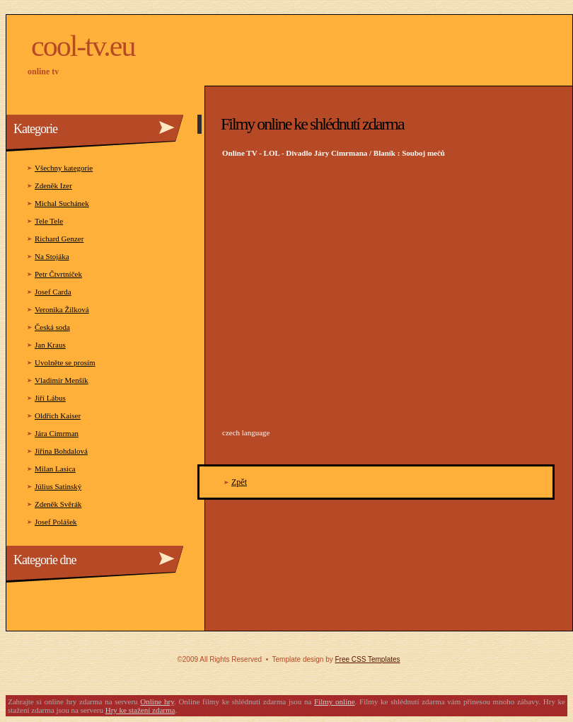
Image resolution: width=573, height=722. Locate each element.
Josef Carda (53, 291)
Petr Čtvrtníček (58, 274)
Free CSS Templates (367, 659)
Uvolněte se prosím (65, 362)
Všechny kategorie (64, 168)
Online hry (157, 701)
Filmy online (334, 701)
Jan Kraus (50, 344)
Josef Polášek (56, 521)
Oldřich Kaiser (58, 415)
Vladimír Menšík (61, 380)
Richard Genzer (59, 238)
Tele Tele (49, 221)
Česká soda (52, 327)
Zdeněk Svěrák (58, 504)
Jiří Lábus (50, 398)
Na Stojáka (52, 256)
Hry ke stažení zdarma (140, 710)
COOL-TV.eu (82, 46)
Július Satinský (58, 486)
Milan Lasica (55, 468)
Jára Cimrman (57, 433)
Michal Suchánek (62, 203)
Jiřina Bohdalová (61, 451)
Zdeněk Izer (53, 185)
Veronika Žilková (62, 309)
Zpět (239, 482)
